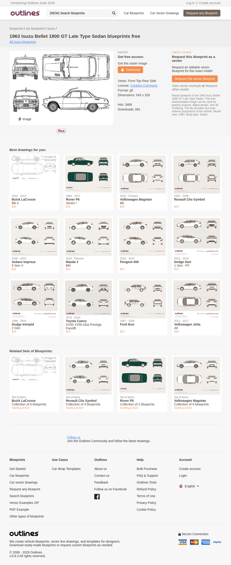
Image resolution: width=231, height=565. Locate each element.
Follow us (73, 437)
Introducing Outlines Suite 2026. (33, 3)
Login (183, 475)
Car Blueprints (134, 13)
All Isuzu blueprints (22, 42)
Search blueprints (21, 496)
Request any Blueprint (201, 13)
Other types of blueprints (26, 516)
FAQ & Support (147, 475)
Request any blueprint (24, 489)
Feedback (101, 482)
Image (24, 119)
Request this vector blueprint (195, 79)
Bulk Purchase (147, 469)
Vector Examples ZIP (24, 503)
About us (100, 469)
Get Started (17, 469)
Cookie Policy (146, 509)
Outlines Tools (147, 482)
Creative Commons (143, 85)
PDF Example (19, 509)
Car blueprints (19, 475)
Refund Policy (146, 489)
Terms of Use (146, 496)
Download (130, 70)
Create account (209, 3)
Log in (190, 3)
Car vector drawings (23, 482)
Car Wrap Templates (66, 469)
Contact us (101, 475)
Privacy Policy (146, 503)
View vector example (186, 86)
